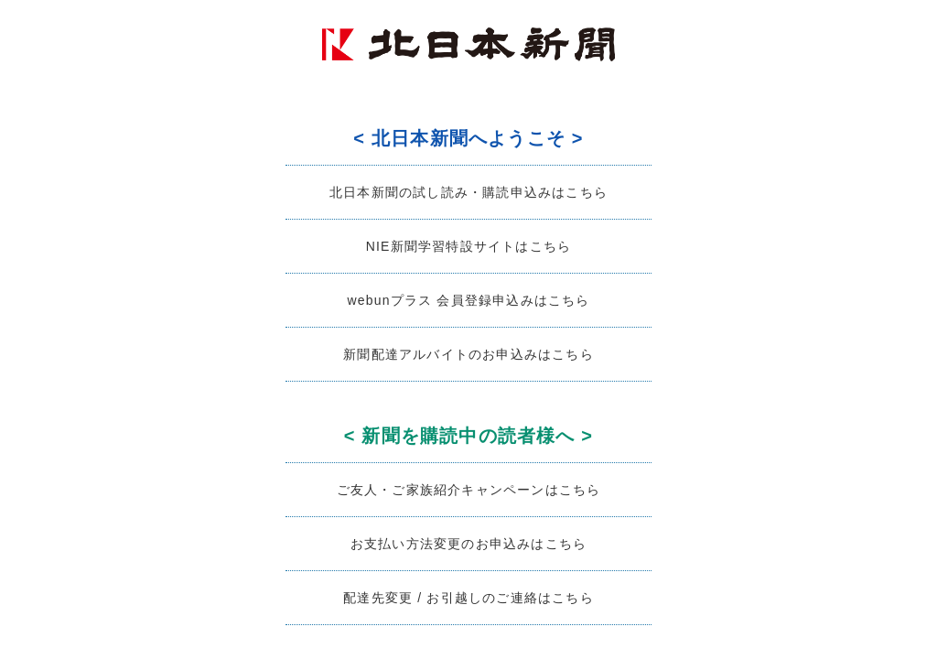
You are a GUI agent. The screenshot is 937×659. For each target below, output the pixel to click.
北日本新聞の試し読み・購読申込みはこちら (468, 192)
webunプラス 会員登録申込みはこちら (468, 300)
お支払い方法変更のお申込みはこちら (468, 543)
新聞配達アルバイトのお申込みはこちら (468, 354)
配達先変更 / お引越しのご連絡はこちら (468, 597)
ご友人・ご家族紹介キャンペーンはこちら (469, 489)
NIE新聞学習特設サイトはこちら (469, 246)
